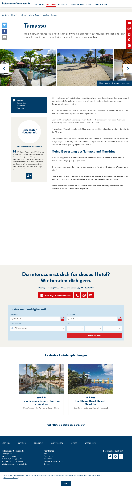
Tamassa (54, 15)
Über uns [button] (53, 5)
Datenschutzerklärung (10, 478)
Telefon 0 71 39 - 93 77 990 (12, 467)
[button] (24, 4)
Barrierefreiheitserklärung (53, 470)
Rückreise (71, 321)
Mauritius (45, 15)
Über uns (6, 452)
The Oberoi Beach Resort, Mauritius (90, 411)
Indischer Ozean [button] (34, 15)
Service (74, 452)
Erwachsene (15, 330)
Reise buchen (90, 452)
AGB (45, 462)
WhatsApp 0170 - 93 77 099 (12, 470)
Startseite (5, 15)
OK (65, 483)
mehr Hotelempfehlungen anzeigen (66, 433)
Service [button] (103, 5)
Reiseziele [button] (76, 5)
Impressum (48, 467)
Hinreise (14, 321)
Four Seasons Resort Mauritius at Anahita (41, 411)
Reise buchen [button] (115, 5)
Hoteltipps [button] (65, 5)
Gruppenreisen (57, 452)
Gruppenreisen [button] (91, 5)
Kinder (69, 330)
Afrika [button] (23, 15)
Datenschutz (48, 465)
